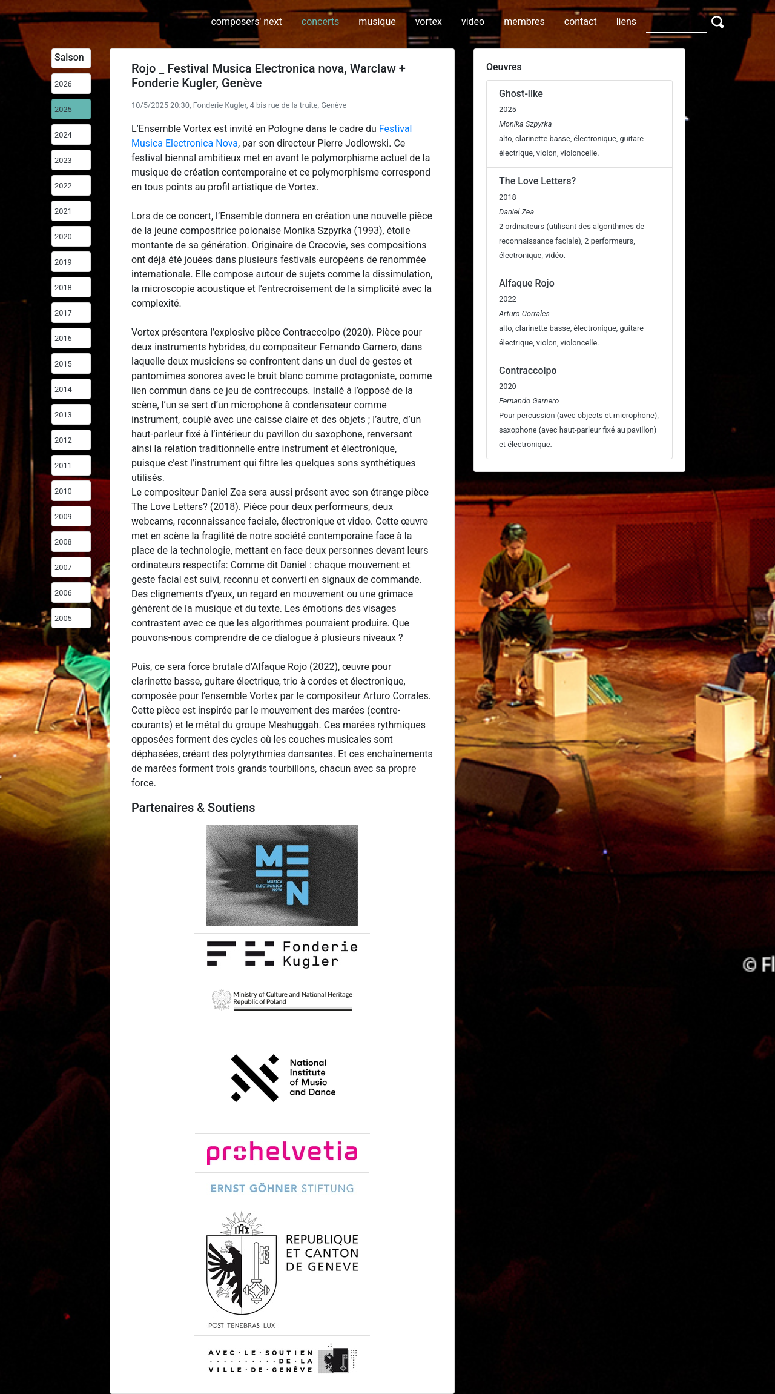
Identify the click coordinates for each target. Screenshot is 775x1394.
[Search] (676, 21)
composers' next (246, 21)
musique (376, 21)
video (472, 21)
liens (626, 21)
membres (524, 21)
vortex (428, 21)
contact (580, 21)
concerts (321, 21)
